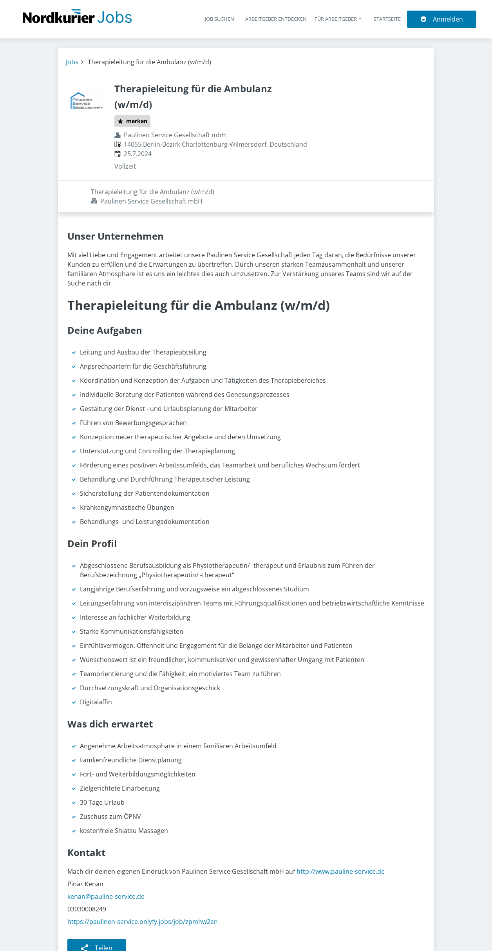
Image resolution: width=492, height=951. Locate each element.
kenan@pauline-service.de (106, 864)
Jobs (72, 62)
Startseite (387, 18)
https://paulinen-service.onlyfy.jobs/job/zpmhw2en (142, 890)
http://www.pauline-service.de (341, 839)
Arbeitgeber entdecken (276, 18)
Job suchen (219, 18)
